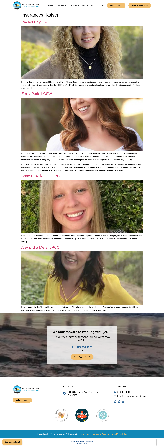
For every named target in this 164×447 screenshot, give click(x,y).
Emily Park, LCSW (36, 94)
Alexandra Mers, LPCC (40, 247)
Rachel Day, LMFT (36, 22)
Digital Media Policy (119, 434)
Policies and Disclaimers (101, 434)
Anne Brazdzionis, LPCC (41, 176)
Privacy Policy (85, 434)
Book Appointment (12, 442)
